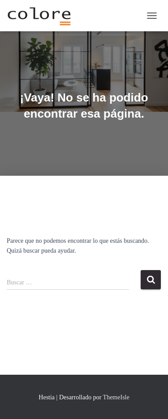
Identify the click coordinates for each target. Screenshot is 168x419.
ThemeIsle (116, 397)
